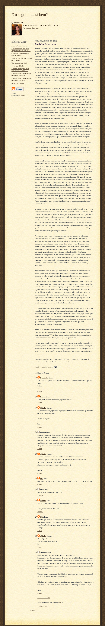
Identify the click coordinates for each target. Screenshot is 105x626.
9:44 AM (39, 391)
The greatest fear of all (19, 63)
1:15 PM (39, 593)
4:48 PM (39, 449)
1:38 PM (39, 427)
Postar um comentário (43, 598)
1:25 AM (39, 531)
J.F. (41, 517)
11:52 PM (50, 367)
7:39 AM (39, 547)
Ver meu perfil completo (31, 28)
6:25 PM (39, 473)
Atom (23, 95)
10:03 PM (40, 495)
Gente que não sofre (18, 83)
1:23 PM (39, 402)
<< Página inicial (42, 606)
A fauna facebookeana (19, 46)
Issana (42, 397)
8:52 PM (39, 484)
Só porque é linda (17, 66)
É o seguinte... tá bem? (29, 14)
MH (41, 479)
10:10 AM (40, 511)
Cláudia (34, 25)
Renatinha (44, 378)
